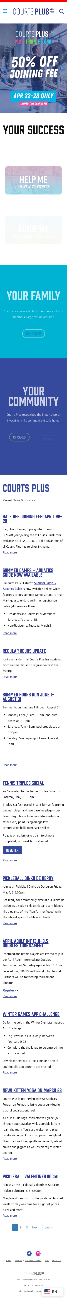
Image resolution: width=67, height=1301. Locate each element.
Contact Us (56, 1260)
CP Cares (19, 439)
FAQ (47, 1260)
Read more (10, 552)
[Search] (61, 11)
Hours (8, 1260)
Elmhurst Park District (40, 1291)
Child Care (33, 336)
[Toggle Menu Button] (5, 13)
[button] (33, 108)
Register (12, 850)
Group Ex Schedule (33, 1260)
